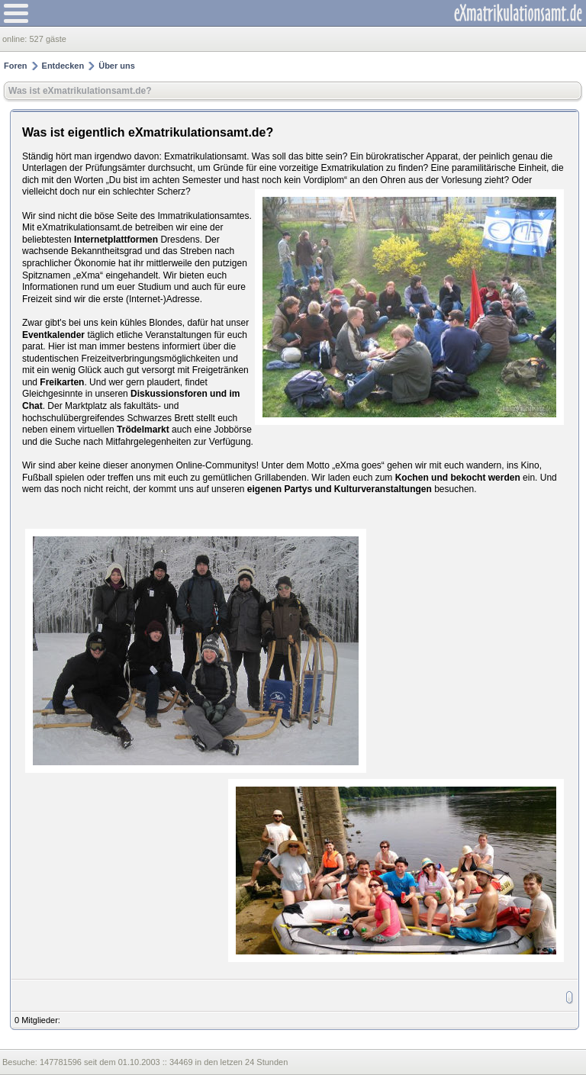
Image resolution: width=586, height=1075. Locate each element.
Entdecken (63, 65)
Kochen (412, 477)
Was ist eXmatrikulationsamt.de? (80, 90)
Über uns (116, 65)
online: (15, 38)
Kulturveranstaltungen (383, 489)
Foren (15, 65)
